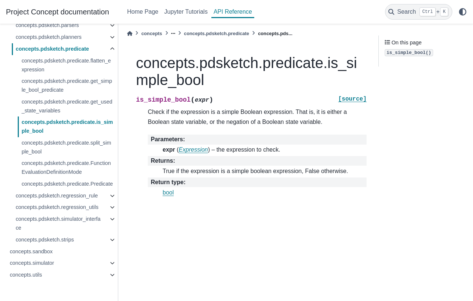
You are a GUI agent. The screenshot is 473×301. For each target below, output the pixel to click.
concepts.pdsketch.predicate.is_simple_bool (67, 126)
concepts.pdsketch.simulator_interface (58, 223)
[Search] (418, 12)
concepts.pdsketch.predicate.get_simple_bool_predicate (66, 85)
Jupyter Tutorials (186, 12)
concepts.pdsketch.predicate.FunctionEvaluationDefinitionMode (66, 167)
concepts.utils (26, 275)
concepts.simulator (32, 263)
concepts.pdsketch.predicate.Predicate (67, 184)
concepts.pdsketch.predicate (52, 49)
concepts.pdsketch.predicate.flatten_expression (66, 65)
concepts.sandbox (31, 251)
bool (168, 192)
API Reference (233, 12)
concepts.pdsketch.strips (45, 240)
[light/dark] (462, 12)
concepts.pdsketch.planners (48, 37)
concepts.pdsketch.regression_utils (57, 207)
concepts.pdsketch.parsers (47, 25)
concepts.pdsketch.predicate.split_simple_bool (66, 147)
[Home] (129, 33)
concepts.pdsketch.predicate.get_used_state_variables (66, 106)
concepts (151, 33)
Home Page (143, 12)
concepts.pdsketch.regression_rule (57, 196)
